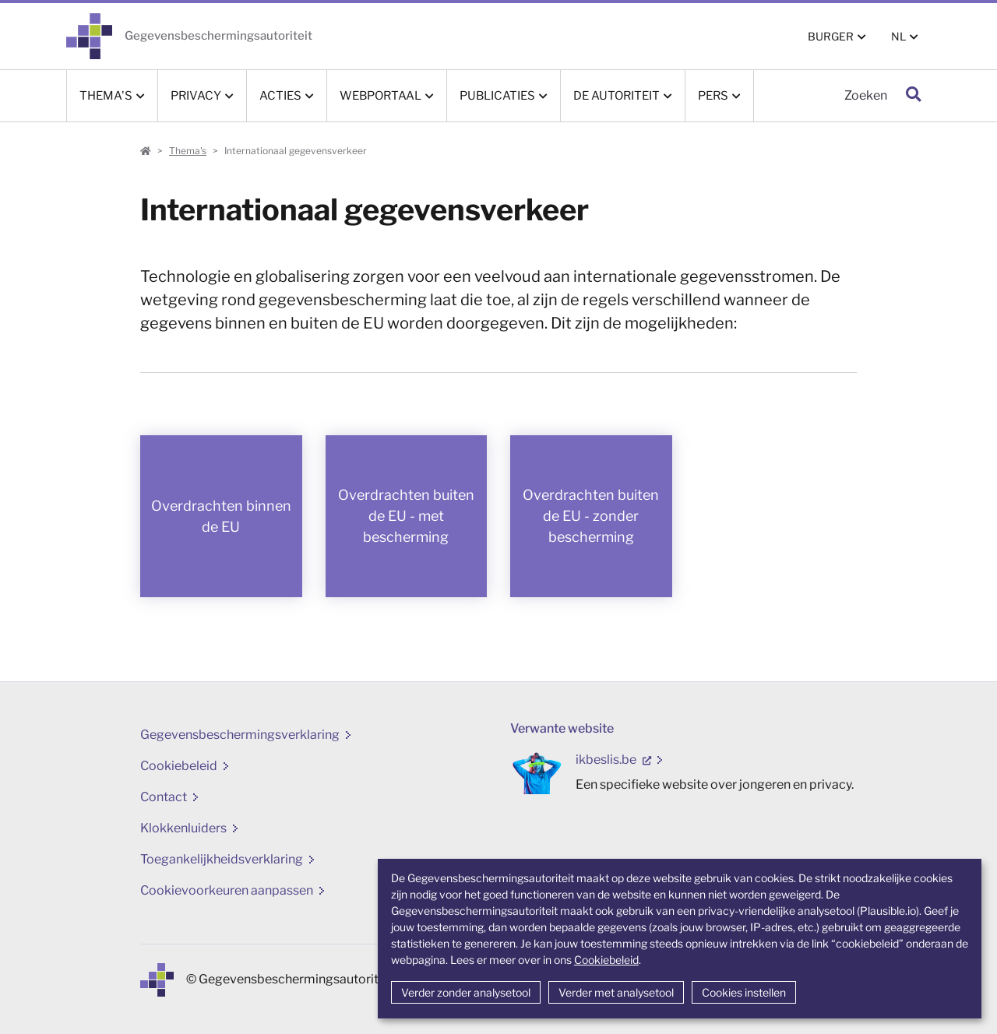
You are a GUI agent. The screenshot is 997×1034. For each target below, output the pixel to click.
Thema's (105, 96)
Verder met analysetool (616, 992)
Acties (280, 96)
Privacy (196, 96)
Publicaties (497, 96)
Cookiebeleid (606, 959)
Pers (713, 96)
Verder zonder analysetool (465, 992)
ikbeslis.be (607, 759)
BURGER (831, 36)
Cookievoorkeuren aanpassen (226, 890)
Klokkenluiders (183, 828)
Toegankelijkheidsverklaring (221, 859)
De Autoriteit (616, 96)
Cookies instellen (744, 992)
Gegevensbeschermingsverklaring (240, 734)
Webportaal (380, 96)
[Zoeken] (825, 96)
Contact (163, 797)
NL (898, 36)
